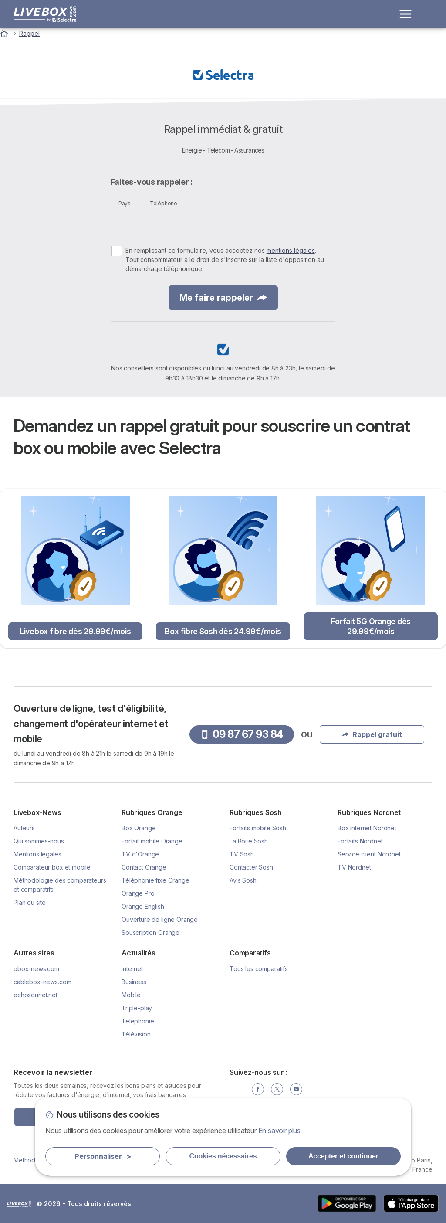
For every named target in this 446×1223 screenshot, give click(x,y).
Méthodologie (33, 1160)
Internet (132, 968)
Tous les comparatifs (259, 968)
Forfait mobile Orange (152, 841)
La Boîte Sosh (249, 841)
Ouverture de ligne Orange (160, 919)
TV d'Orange (140, 854)
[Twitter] (277, 1089)
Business (134, 981)
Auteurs (24, 828)
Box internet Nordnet (367, 828)
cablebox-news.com (42, 981)
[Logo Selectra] (45, 14)
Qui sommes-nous (39, 841)
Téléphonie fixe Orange (155, 880)
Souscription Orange (150, 932)
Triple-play (137, 1008)
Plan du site (30, 902)
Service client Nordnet (369, 854)
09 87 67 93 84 (241, 734)
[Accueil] (5, 33)
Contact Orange (144, 867)
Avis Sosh (243, 880)
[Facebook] (258, 1089)
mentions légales (291, 250)
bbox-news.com (36, 968)
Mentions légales (37, 854)
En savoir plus (279, 1130)
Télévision (136, 1034)
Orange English (143, 906)
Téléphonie (138, 1021)
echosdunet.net (35, 995)
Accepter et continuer (343, 1156)
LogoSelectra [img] (19, 1204)
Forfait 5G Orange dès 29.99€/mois (371, 626)
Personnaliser (102, 1156)
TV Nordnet (354, 867)
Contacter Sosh (251, 867)
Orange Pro (138, 893)
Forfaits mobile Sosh (258, 828)
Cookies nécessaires (223, 1156)
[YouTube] (296, 1089)
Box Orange (138, 828)
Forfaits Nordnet (360, 841)
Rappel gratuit (372, 734)
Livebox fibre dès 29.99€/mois (75, 631)
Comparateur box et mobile (52, 867)
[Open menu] (405, 14)
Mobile (131, 995)
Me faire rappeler (223, 297)
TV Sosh (242, 854)
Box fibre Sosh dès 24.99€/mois (223, 631)
